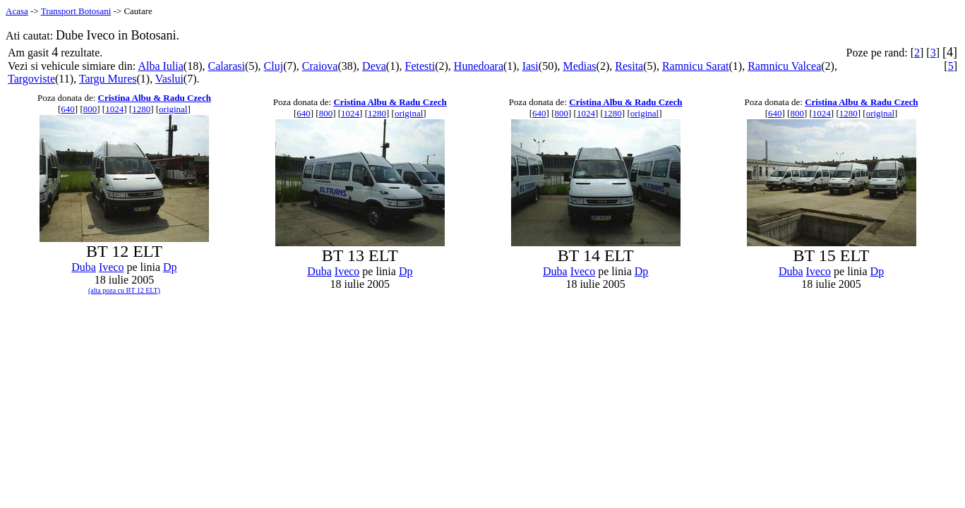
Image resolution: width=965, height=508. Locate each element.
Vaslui (169, 79)
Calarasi (226, 66)
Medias (579, 66)
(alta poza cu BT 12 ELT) (124, 290)
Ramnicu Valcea (784, 66)
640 (68, 109)
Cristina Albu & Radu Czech (154, 97)
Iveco (111, 267)
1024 (114, 109)
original (173, 109)
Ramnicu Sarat (695, 66)
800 (90, 109)
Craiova (320, 66)
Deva (374, 66)
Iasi (530, 66)
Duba (83, 267)
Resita (629, 66)
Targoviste (31, 79)
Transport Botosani (76, 11)
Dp (170, 267)
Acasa (17, 11)
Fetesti (420, 66)
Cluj (274, 66)
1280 (141, 109)
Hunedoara (478, 66)
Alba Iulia (160, 66)
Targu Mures (108, 79)
